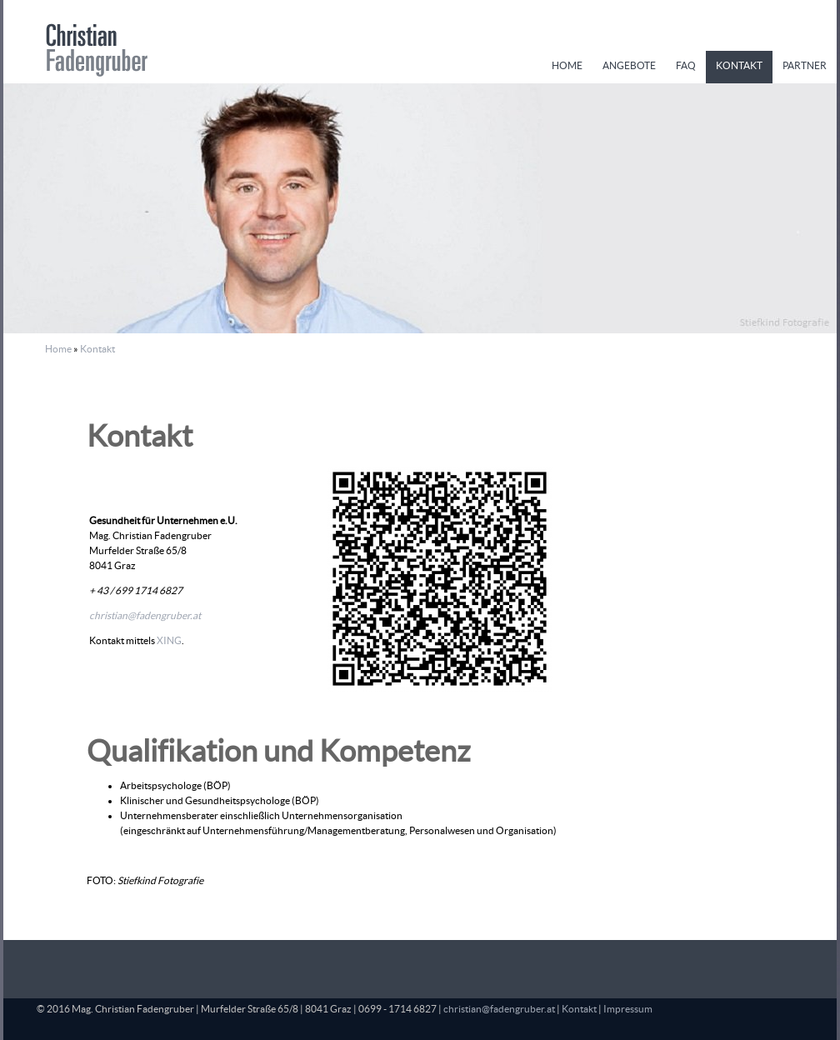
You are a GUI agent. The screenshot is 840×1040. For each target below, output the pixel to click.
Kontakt (739, 65)
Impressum (627, 1008)
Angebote (629, 65)
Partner (804, 65)
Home (567, 65)
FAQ (686, 65)
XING (169, 640)
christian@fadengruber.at (145, 615)
